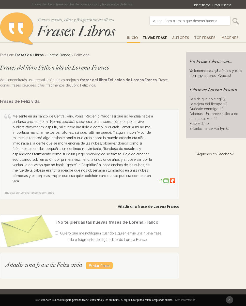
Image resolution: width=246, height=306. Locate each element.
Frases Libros (76, 31)
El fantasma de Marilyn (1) (209, 129)
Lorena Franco (58, 55)
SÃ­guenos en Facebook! (215, 154)
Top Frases (204, 38)
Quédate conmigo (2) (206, 109)
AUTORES (180, 38)
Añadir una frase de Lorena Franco (148, 206)
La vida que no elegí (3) (208, 99)
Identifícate (202, 5)
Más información (185, 300)
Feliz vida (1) (199, 124)
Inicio (132, 38)
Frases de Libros (29, 55)
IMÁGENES (229, 38)
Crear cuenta (222, 5)
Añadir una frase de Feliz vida (43, 264)
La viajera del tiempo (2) (208, 104)
